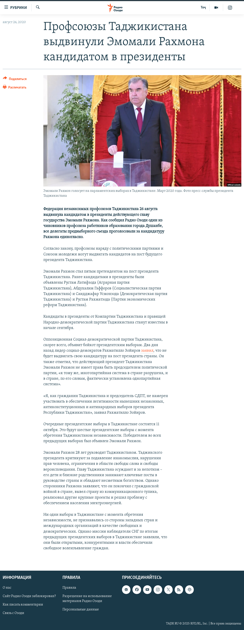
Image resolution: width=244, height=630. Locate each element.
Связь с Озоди (13, 613)
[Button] (15, 79)
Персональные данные (80, 610)
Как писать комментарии (23, 605)
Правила (69, 588)
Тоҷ (203, 7)
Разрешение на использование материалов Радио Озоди (87, 599)
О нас (7, 588)
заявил (146, 351)
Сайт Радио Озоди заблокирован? (29, 596)
